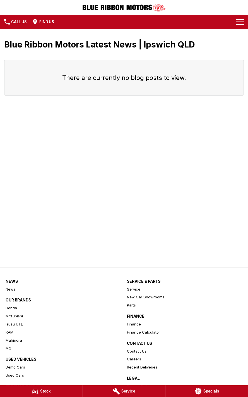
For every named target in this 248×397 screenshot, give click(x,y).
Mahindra (14, 340)
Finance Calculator (143, 332)
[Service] (124, 391)
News (10, 289)
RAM (9, 332)
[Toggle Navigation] (240, 22)
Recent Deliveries (142, 367)
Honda (11, 308)
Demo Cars (15, 367)
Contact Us (136, 351)
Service (133, 289)
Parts (131, 305)
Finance (134, 324)
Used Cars (15, 375)
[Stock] (41, 391)
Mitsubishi (14, 316)
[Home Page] (124, 7)
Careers (134, 359)
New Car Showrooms (145, 297)
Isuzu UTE (14, 324)
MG (8, 348)
